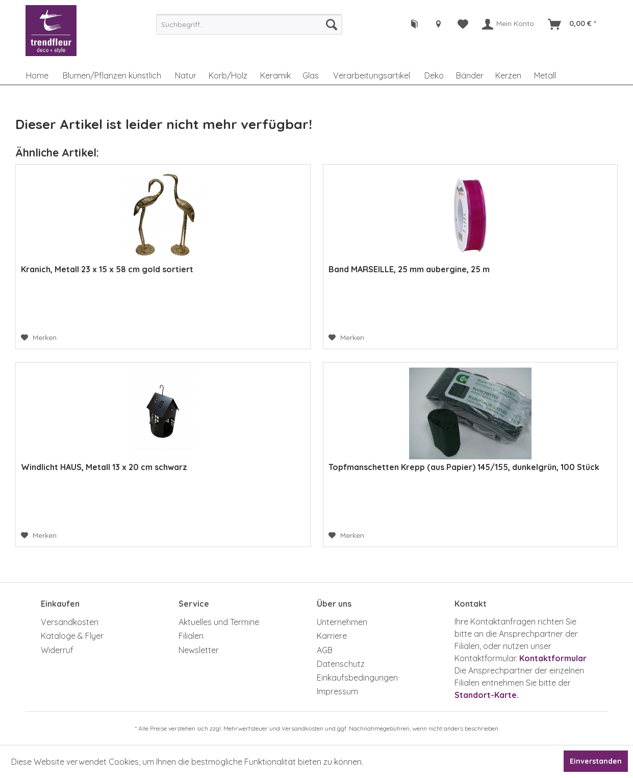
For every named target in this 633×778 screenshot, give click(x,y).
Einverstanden (596, 761)
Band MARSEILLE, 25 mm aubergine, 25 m (409, 269)
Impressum (337, 691)
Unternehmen (342, 622)
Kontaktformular (553, 658)
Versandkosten (69, 622)
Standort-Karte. (486, 695)
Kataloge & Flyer (72, 636)
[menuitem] (249, 24)
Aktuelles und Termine (219, 622)
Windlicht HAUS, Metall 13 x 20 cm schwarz (104, 467)
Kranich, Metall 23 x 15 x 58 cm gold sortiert (107, 269)
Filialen (191, 636)
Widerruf (57, 650)
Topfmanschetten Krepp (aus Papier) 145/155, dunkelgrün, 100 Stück (463, 467)
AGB (325, 650)
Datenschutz (341, 664)
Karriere (332, 636)
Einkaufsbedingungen (357, 677)
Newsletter (199, 650)
